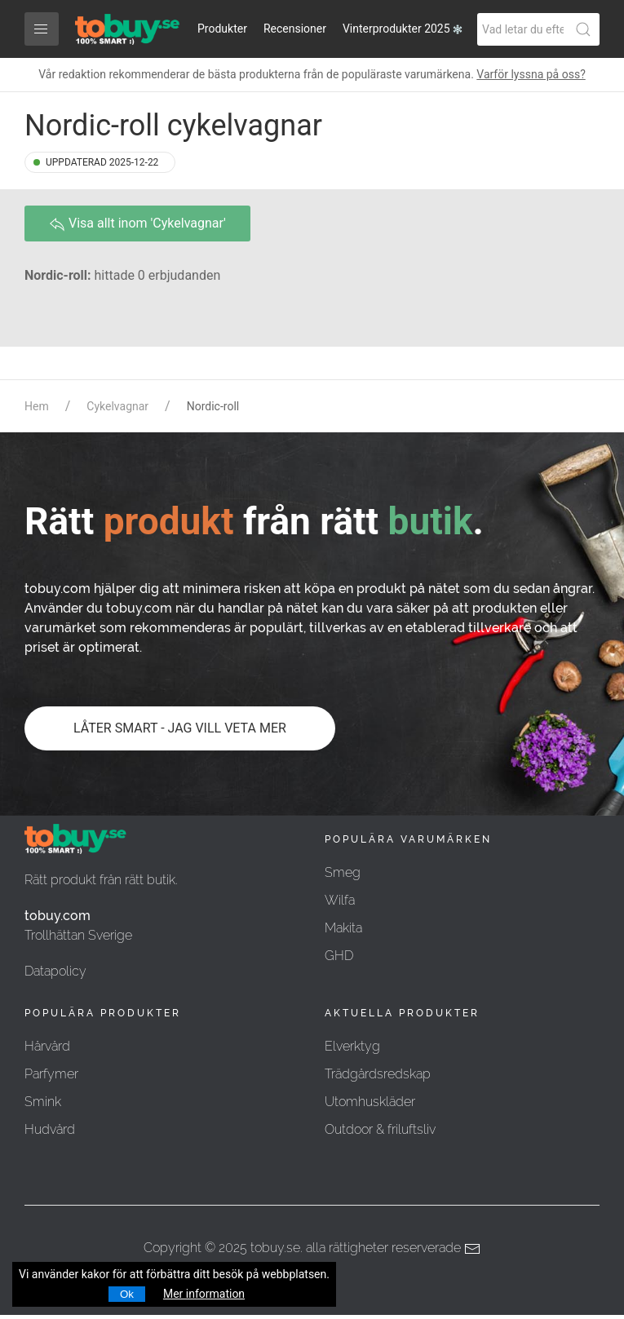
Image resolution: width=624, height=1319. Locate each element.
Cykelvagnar (117, 406)
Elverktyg (352, 1046)
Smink (42, 1101)
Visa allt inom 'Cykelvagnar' (137, 223)
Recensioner (294, 28)
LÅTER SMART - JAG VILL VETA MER (179, 728)
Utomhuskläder (370, 1101)
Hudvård (49, 1129)
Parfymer (51, 1074)
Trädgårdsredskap (378, 1074)
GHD (339, 955)
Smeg (343, 872)
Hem (36, 406)
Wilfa (340, 900)
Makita (343, 928)
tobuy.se (275, 1247)
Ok (127, 1294)
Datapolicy (55, 971)
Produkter (222, 28)
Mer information (204, 1293)
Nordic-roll (213, 406)
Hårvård (47, 1046)
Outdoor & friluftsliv (380, 1129)
